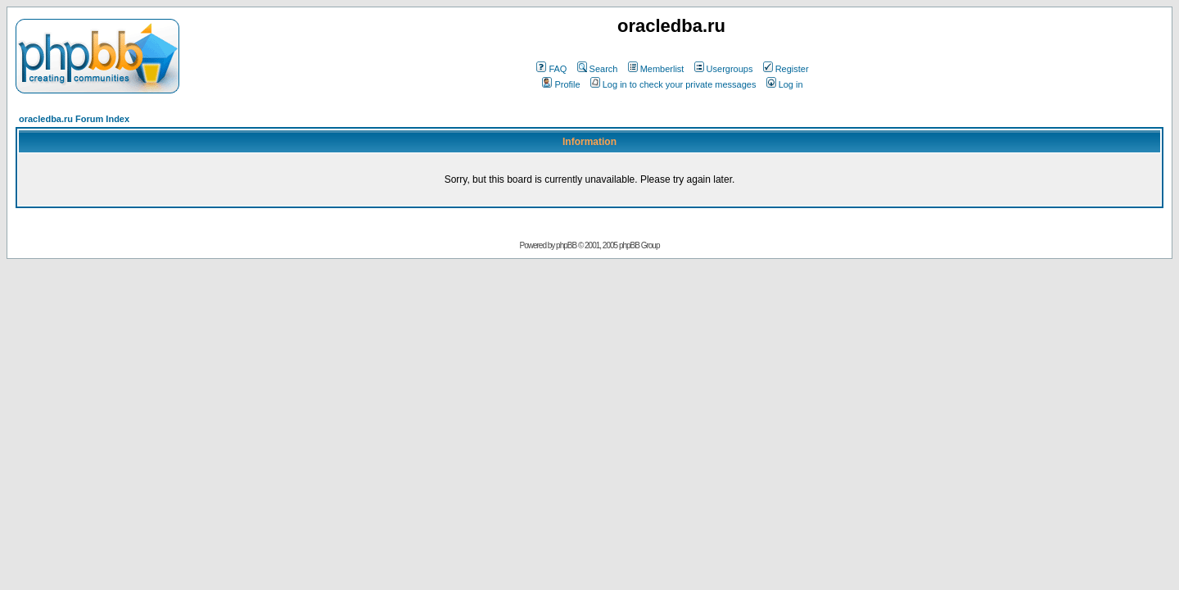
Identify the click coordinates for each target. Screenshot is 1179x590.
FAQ (551, 69)
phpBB (566, 245)
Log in (784, 84)
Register (786, 69)
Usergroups (723, 69)
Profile (561, 84)
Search (597, 69)
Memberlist (656, 69)
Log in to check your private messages (673, 84)
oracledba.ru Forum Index (74, 119)
